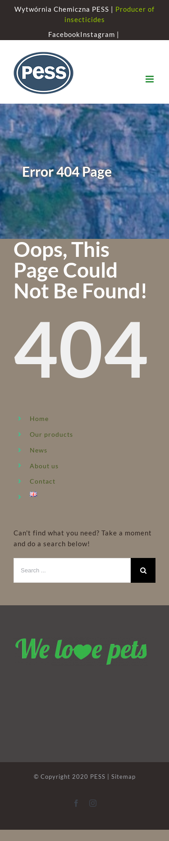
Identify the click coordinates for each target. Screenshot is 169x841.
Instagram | (100, 34)
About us (44, 466)
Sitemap (123, 776)
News (38, 450)
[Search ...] (72, 570)
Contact (42, 481)
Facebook (64, 34)
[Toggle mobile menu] (150, 79)
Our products (51, 434)
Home (39, 418)
